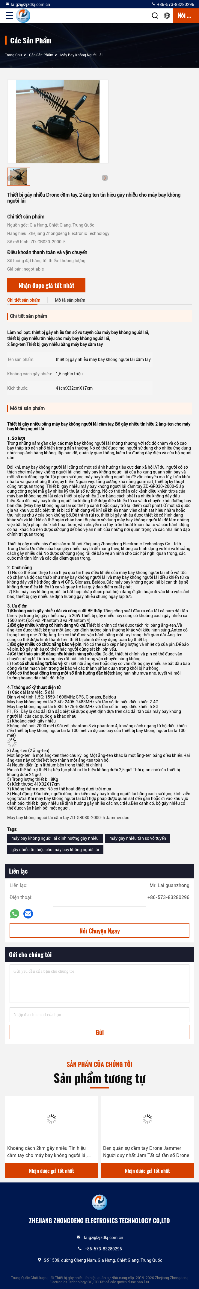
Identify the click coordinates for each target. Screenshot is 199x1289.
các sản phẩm (41, 55)
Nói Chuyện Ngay (99, 930)
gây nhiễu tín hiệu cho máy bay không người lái (55, 849)
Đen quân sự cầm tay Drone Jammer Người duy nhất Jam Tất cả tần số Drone (146, 1151)
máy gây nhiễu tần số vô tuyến (137, 838)
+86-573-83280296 (172, 4)
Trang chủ (13, 55)
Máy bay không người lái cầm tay (88, 55)
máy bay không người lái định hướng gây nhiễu (55, 838)
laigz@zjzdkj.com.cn (27, 4)
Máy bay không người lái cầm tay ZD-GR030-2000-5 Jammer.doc (68, 817)
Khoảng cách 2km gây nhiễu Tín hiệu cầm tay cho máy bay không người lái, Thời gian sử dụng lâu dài (47, 1152)
